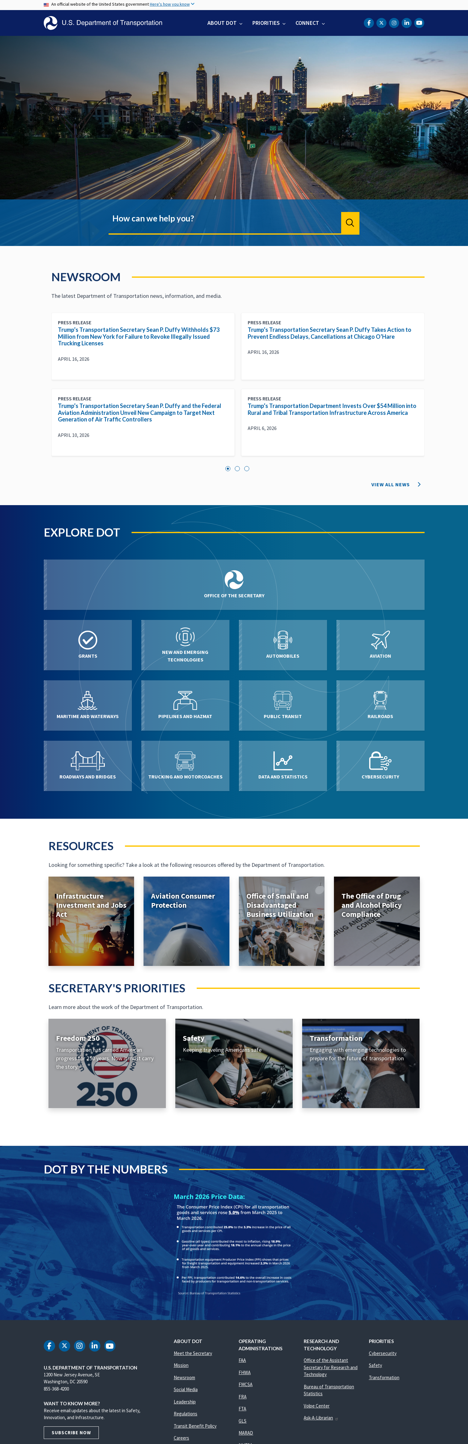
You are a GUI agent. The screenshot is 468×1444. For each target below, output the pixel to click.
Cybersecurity (383, 1353)
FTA (242, 1409)
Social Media (186, 1389)
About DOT (222, 22)
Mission (181, 1365)
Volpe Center (317, 1406)
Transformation (384, 1377)
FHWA (245, 1372)
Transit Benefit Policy (195, 1426)
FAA (242, 1360)
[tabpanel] (238, 389)
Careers (181, 1438)
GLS (242, 1421)
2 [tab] (237, 468)
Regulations (185, 1414)
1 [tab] (227, 468)
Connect (307, 22)
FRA (242, 1397)
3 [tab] (246, 468)
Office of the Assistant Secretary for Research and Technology (331, 1367)
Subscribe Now (71, 1433)
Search (350, 222)
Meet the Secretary (193, 1353)
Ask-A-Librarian (321, 1418)
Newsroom (184, 1377)
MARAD (246, 1433)
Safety (375, 1365)
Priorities (266, 22)
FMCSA (245, 1384)
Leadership (185, 1402)
